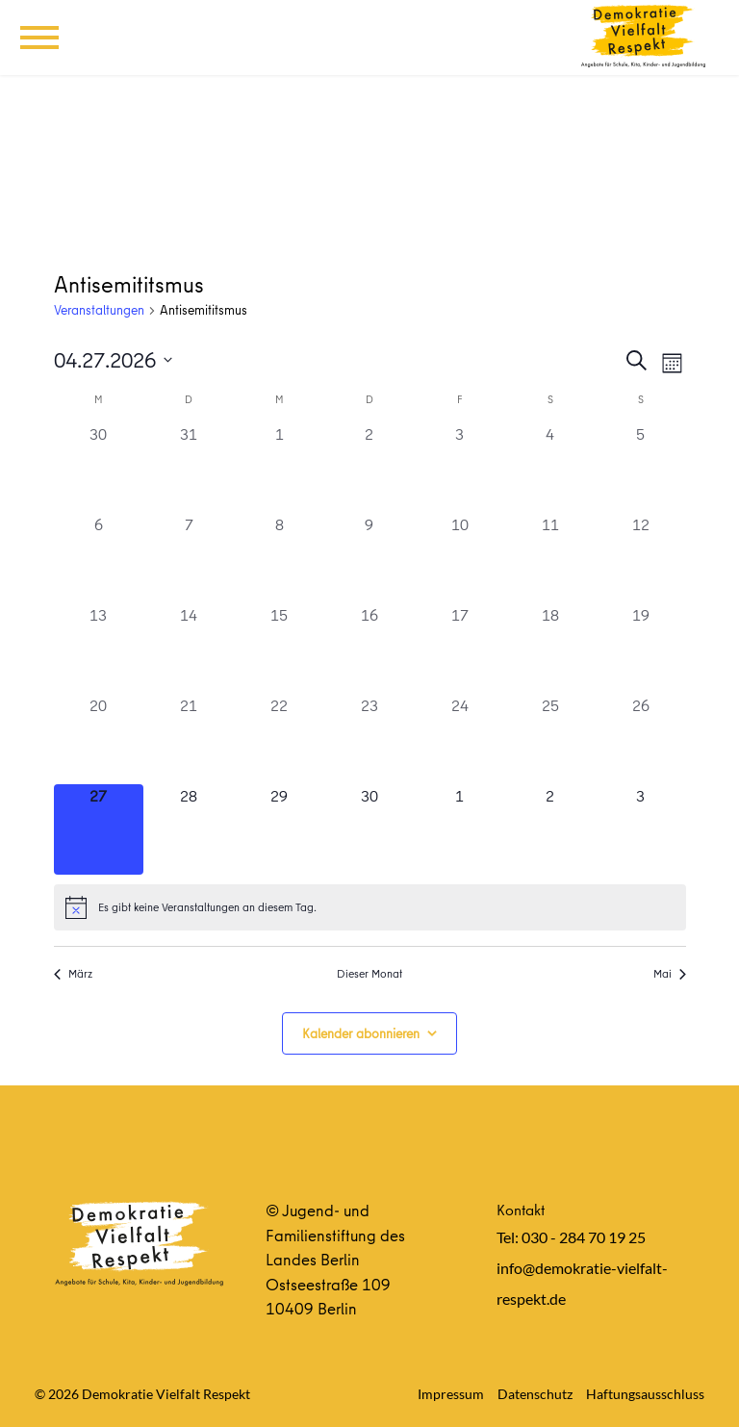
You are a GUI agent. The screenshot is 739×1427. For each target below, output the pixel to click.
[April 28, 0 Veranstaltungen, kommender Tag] (188, 829)
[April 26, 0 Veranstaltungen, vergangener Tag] (641, 739)
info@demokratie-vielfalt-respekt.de (582, 1283)
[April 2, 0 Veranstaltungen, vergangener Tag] (369, 467)
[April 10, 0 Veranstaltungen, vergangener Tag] (460, 558)
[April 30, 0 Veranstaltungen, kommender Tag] (369, 829)
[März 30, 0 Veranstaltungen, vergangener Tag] (99, 467)
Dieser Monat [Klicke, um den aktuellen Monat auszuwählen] (369, 973)
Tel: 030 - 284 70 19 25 (571, 1237)
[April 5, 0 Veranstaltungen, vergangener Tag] (641, 467)
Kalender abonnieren (361, 1033)
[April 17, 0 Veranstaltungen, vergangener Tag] (460, 648)
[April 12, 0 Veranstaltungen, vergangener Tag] (641, 558)
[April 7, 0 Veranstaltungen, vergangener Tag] (188, 558)
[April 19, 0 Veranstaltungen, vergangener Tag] (641, 648)
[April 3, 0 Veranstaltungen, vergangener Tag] (460, 467)
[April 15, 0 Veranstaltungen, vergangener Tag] (279, 648)
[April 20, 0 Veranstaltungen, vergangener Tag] (99, 739)
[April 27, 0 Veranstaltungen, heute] (99, 829)
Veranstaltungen (99, 310)
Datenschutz (535, 1394)
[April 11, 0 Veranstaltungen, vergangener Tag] (550, 558)
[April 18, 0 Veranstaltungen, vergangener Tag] (550, 648)
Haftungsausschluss (645, 1394)
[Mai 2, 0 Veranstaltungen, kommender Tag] (550, 829)
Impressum (451, 1394)
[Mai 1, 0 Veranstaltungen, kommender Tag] (460, 829)
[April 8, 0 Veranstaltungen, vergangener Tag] (279, 558)
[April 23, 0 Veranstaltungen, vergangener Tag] (369, 739)
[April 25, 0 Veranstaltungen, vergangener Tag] (550, 739)
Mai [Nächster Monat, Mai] (669, 973)
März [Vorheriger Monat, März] (73, 973)
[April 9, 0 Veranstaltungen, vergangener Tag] (369, 558)
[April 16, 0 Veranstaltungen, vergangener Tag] (369, 648)
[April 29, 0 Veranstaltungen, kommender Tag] (279, 829)
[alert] (370, 907)
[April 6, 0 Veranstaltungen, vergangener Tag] (99, 558)
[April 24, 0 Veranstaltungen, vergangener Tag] (460, 739)
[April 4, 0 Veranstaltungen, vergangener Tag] (550, 467)
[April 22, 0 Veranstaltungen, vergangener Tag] (279, 739)
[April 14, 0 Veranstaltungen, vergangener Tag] (188, 648)
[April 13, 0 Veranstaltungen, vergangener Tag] (99, 648)
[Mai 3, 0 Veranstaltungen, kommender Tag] (641, 829)
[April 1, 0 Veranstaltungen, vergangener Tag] (279, 467)
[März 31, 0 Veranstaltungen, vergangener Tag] (188, 467)
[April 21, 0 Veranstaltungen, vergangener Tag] (188, 739)
